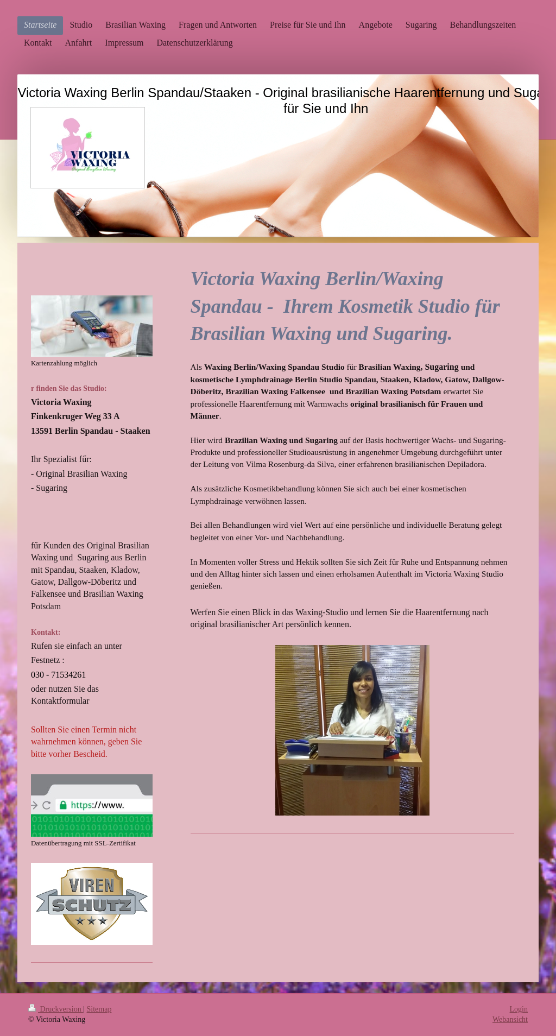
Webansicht (510, 1019)
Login (519, 1009)
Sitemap (99, 1009)
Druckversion (55, 1009)
